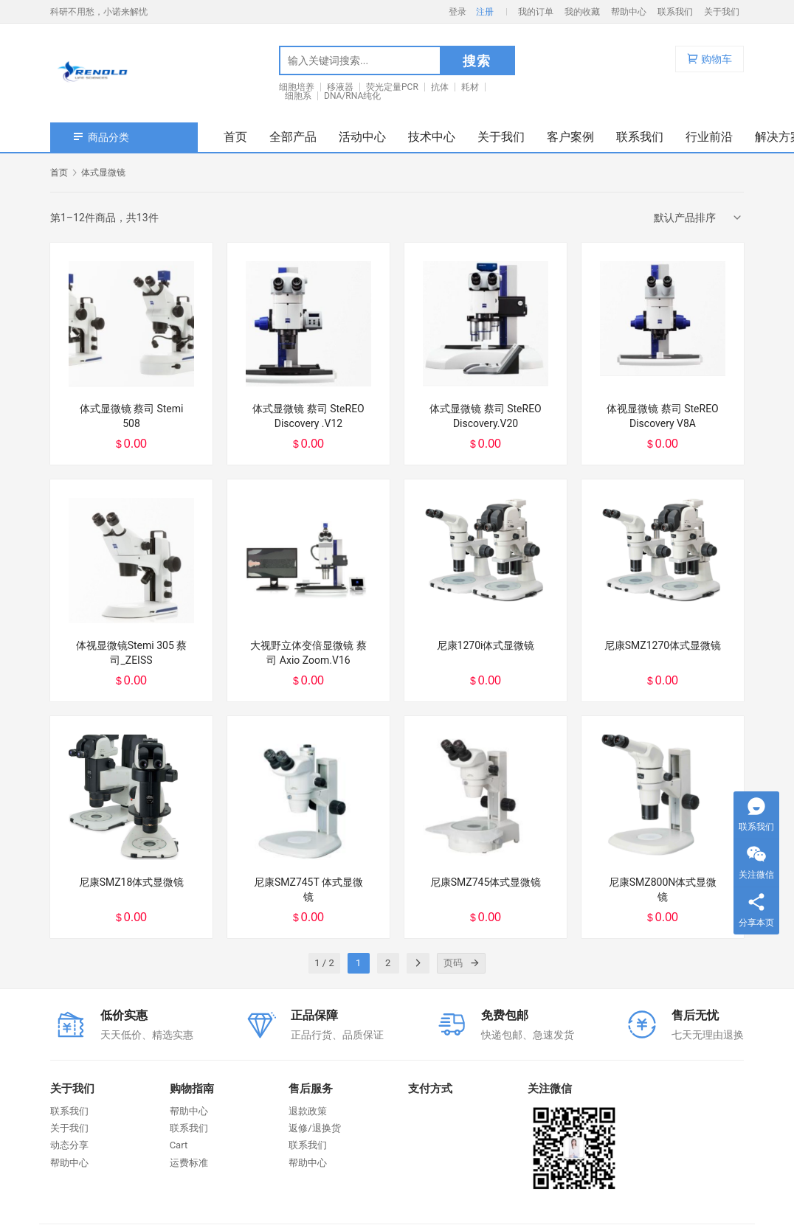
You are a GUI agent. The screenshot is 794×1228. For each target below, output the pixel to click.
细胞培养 (296, 87)
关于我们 (721, 12)
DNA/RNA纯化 (352, 96)
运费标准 (189, 1162)
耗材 (470, 87)
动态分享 (69, 1145)
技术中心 (431, 137)
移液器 (340, 87)
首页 (235, 137)
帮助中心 (628, 12)
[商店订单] (699, 217)
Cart (179, 1145)
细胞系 (298, 96)
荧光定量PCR (392, 87)
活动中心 (362, 137)
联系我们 (675, 12)
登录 (457, 12)
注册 (485, 12)
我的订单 (535, 12)
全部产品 (293, 137)
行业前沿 (709, 137)
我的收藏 (582, 12)
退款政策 (308, 1111)
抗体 (440, 87)
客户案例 (570, 137)
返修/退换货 (314, 1128)
